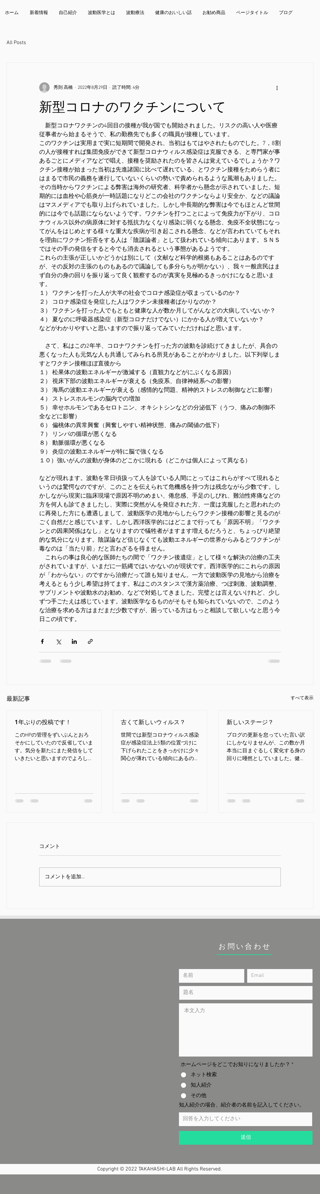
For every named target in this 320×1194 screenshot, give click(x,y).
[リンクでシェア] (90, 641)
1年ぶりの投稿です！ (43, 722)
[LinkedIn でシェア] (74, 641)
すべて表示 (302, 698)
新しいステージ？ (250, 722)
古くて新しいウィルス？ (153, 722)
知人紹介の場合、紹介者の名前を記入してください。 (241, 1105)
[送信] (245, 1138)
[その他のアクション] (277, 87)
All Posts (16, 43)
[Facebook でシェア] (42, 641)
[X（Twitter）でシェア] (58, 641)
